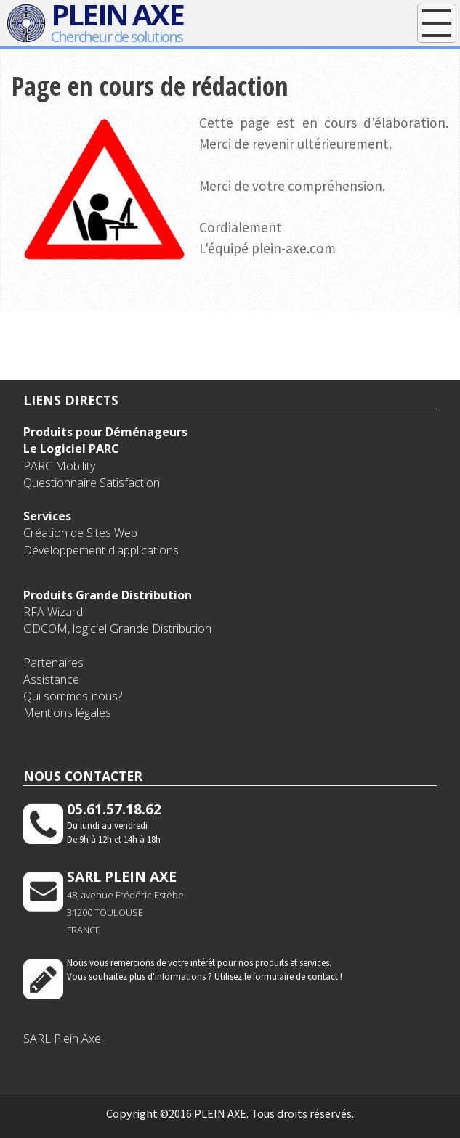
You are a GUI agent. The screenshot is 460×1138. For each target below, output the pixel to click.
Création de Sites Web (80, 533)
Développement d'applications (101, 550)
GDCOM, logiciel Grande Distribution (117, 628)
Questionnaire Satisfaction (91, 483)
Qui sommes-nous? (72, 696)
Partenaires (53, 663)
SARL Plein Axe (62, 1039)
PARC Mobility (59, 466)
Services (47, 516)
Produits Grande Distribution (107, 595)
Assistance (51, 679)
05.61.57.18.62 (114, 809)
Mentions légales (67, 713)
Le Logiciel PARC (71, 449)
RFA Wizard (53, 612)
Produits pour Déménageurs (105, 432)
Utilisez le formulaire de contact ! (278, 976)
